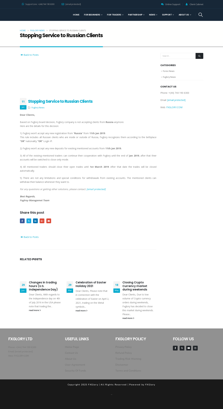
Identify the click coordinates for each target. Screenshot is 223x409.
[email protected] (96, 189)
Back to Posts (29, 54)
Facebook (22, 220)
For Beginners (92, 14)
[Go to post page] (41, 270)
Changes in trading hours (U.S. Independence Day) (43, 286)
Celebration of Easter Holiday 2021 (91, 284)
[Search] (199, 56)
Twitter (28, 220)
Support (167, 14)
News (152, 14)
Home (76, 14)
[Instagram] (195, 348)
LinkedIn (35, 220)
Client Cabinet (196, 4)
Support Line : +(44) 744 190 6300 (38, 4)
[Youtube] (188, 348)
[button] (200, 15)
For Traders (114, 14)
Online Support (172, 4)
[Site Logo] (32, 14)
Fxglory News (38, 107)
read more (35, 310)
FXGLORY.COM (174, 107)
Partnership (135, 14)
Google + (42, 220)
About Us (184, 14)
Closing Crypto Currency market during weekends (134, 286)
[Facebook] (175, 348)
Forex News (169, 71)
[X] (182, 348)
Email (49, 220)
